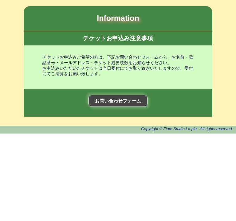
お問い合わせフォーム (118, 100)
